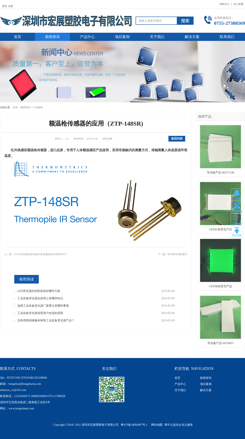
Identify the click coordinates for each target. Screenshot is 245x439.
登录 (4, 6)
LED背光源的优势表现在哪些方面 (38, 291)
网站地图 (156, 424)
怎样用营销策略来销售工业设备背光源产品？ (46, 320)
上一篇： (36, 254)
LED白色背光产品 (220, 229)
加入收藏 (238, 4)
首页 (17, 37)
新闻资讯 (25, 107)
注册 (10, 6)
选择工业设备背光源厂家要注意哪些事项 (43, 305)
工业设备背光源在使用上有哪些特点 (40, 298)
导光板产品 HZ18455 (220, 343)
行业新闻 (38, 107)
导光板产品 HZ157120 (220, 172)
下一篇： (173, 254)
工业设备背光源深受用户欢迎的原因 (40, 313)
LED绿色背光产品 (220, 286)
